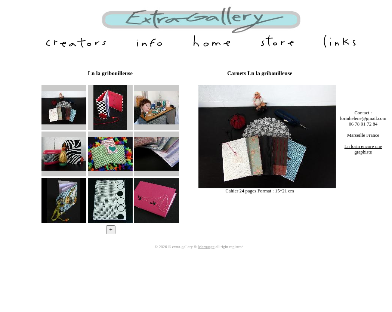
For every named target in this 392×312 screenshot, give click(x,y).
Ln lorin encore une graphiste (363, 149)
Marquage (206, 246)
